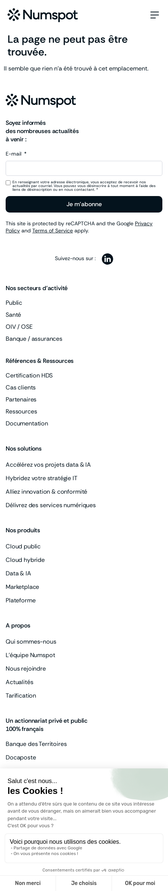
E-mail (14, 154)
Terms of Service (52, 230)
